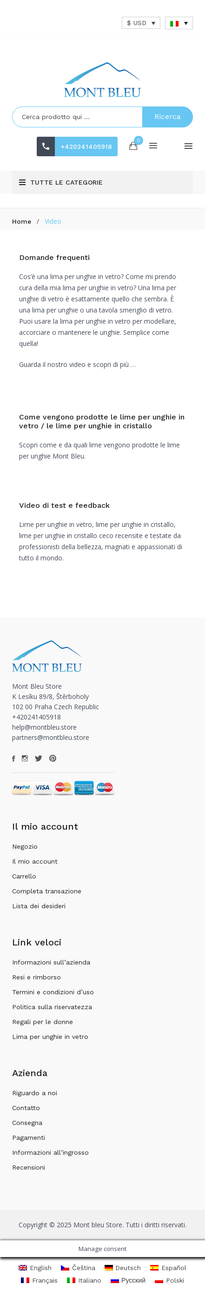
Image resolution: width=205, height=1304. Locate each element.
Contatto (26, 1107)
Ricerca (167, 116)
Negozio (25, 846)
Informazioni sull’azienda (51, 962)
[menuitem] (179, 23)
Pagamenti (28, 1137)
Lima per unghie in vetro (50, 1036)
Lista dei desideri (39, 906)
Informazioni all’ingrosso (50, 1152)
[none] (179, 23)
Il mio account (35, 861)
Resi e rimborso (36, 977)
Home (21, 221)
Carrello (24, 876)
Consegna (27, 1122)
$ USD (136, 23)
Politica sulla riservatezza (52, 1007)
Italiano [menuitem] (89, 1280)
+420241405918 (86, 146)
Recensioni (28, 1167)
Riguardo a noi (34, 1093)
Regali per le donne (42, 1021)
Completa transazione (46, 891)
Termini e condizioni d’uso (53, 992)
